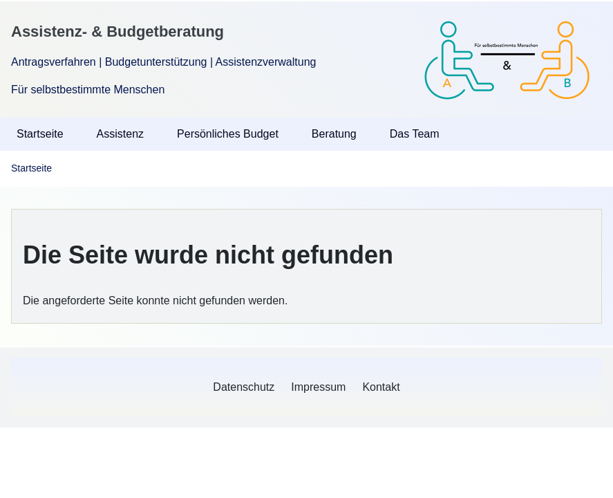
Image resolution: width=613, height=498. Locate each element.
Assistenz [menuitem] (120, 134)
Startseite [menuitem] (40, 134)
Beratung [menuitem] (334, 134)
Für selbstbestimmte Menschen (87, 89)
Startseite (31, 168)
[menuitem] (244, 387)
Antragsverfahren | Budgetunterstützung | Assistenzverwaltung (163, 62)
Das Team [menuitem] (415, 134)
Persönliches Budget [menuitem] (228, 134)
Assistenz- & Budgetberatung (117, 31)
